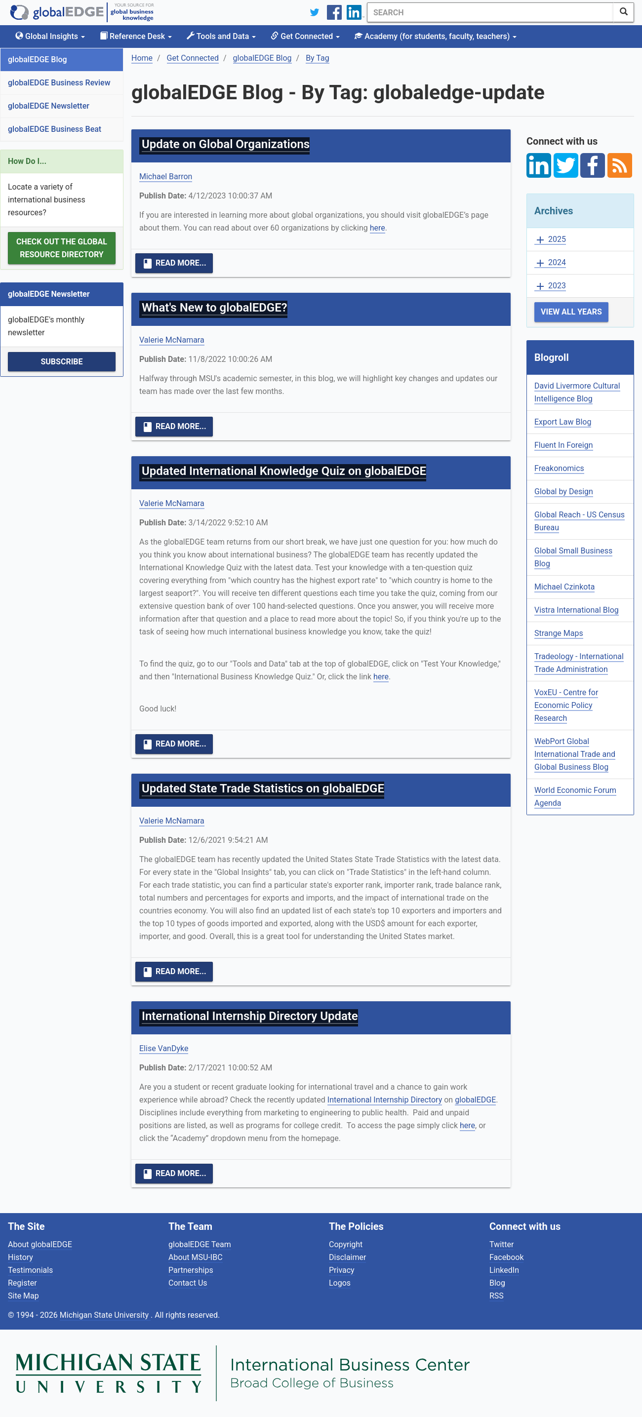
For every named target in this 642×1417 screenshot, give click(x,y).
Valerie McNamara (171, 340)
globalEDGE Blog (37, 59)
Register (22, 1283)
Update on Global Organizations (226, 144)
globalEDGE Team (199, 1244)
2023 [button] (550, 286)
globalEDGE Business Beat (54, 129)
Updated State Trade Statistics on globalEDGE (263, 788)
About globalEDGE (40, 1244)
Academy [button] (436, 36)
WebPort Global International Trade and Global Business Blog (574, 754)
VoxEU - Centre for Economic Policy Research (566, 705)
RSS (496, 1295)
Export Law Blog (562, 422)
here (377, 228)
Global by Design (563, 491)
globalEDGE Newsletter (48, 106)
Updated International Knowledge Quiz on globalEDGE (284, 471)
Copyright (345, 1244)
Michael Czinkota (564, 586)
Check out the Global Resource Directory (61, 248)
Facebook (506, 1257)
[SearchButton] (623, 12)
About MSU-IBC (195, 1257)
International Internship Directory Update (250, 1016)
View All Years (571, 311)
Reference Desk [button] (136, 36)
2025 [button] (550, 240)
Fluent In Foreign (563, 445)
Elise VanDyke (163, 1048)
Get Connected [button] (305, 36)
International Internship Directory (384, 1099)
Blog (497, 1283)
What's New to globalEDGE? (214, 308)
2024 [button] (550, 263)
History (20, 1257)
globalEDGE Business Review (59, 82)
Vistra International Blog (576, 610)
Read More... (174, 264)
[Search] (490, 12)
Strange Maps (558, 633)
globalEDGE (475, 1099)
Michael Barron (165, 176)
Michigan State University (105, 1315)
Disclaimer (347, 1257)
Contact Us (187, 1283)
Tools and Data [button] (221, 36)
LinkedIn (504, 1270)
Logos (340, 1283)
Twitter (501, 1244)
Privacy (342, 1270)
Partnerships (190, 1270)
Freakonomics (559, 468)
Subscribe (61, 361)
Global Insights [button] (50, 36)
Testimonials (30, 1270)
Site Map (23, 1295)
